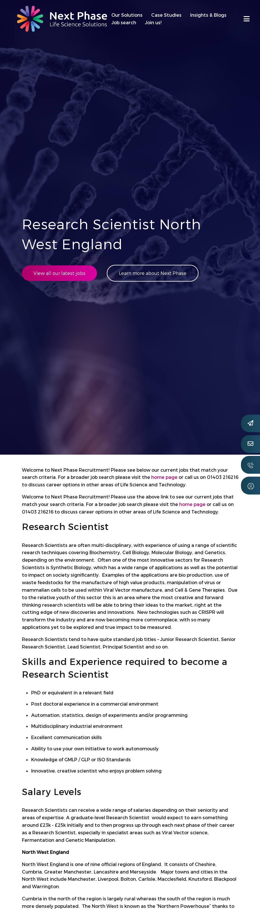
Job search (123, 22)
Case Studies (166, 15)
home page (164, 477)
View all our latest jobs (59, 273)
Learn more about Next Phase (152, 273)
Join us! (153, 22)
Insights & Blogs (208, 15)
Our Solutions (127, 15)
